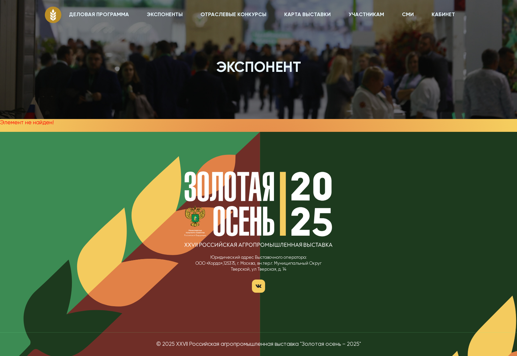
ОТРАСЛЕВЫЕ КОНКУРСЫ (233, 14)
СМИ (408, 14)
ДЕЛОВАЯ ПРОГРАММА (99, 14)
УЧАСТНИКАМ (366, 14)
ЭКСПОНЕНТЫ (165, 14)
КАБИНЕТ (443, 14)
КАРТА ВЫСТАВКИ (307, 14)
